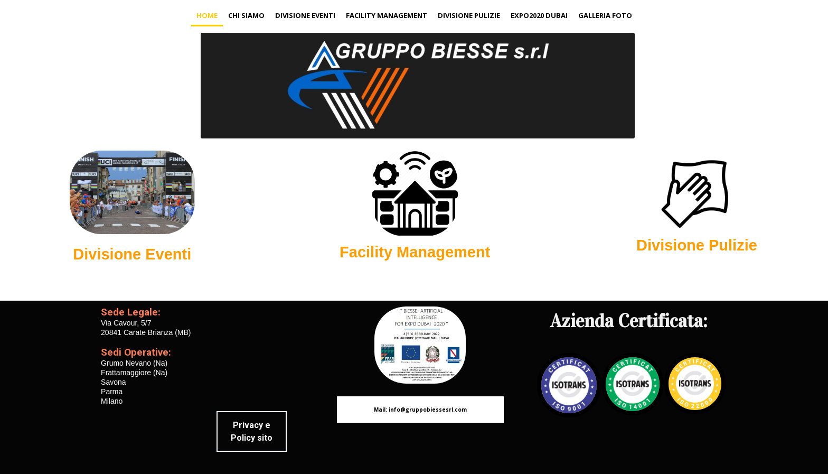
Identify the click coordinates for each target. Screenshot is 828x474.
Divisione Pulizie (469, 15)
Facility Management (386, 15)
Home (207, 15)
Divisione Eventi (305, 15)
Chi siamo (246, 15)
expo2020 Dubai (539, 15)
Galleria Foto (605, 15)
